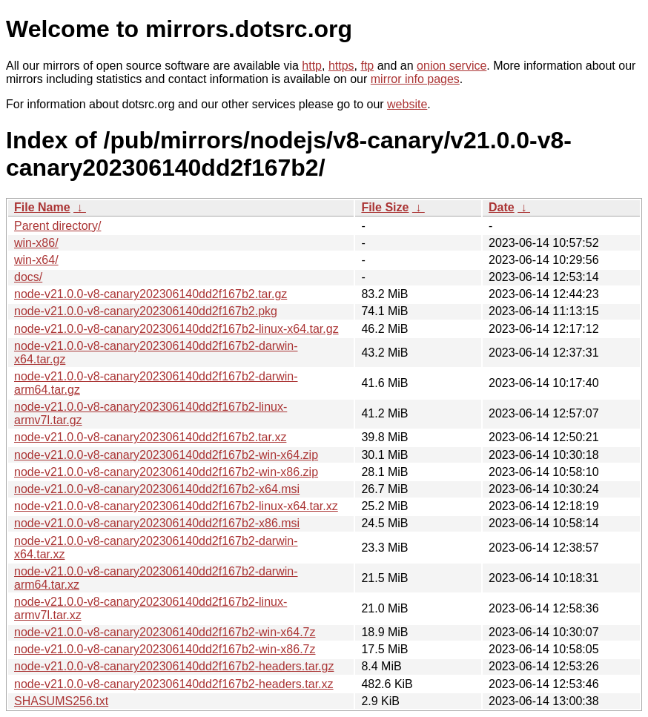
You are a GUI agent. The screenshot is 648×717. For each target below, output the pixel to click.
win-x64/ (36, 260)
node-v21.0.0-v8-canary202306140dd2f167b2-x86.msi (157, 523)
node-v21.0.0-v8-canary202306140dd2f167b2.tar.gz (150, 294)
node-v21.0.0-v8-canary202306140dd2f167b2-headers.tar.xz (174, 684)
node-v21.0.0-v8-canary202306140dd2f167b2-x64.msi (157, 489)
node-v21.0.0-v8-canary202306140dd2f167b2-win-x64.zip (166, 455)
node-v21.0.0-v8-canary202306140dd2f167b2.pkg (145, 311)
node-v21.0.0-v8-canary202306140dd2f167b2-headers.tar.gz (174, 666)
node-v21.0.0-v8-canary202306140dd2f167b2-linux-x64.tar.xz (176, 506)
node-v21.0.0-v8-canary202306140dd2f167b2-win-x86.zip (166, 472)
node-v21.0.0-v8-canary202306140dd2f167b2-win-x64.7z (165, 632)
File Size (385, 207)
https (341, 65)
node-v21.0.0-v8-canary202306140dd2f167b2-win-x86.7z (165, 649)
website (407, 104)
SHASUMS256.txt (61, 701)
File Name (42, 207)
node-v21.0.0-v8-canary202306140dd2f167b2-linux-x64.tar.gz (176, 329)
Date (502, 207)
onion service (451, 65)
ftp (367, 65)
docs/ (28, 277)
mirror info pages (415, 79)
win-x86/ (36, 243)
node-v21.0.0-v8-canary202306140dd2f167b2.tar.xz (150, 437)
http (312, 65)
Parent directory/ (57, 225)
